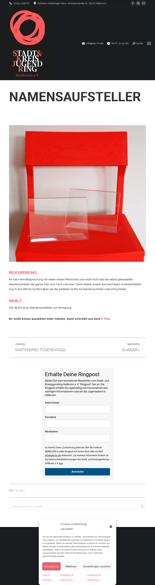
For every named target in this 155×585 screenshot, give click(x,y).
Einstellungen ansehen (97, 566)
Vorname (50, 417)
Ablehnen (71, 566)
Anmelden (78, 471)
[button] (111, 526)
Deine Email (52, 402)
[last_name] (77, 438)
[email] (77, 409)
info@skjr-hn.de (53, 455)
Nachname (51, 431)
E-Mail (105, 319)
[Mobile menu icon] (149, 43)
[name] (77, 424)
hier (61, 463)
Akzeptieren (51, 566)
